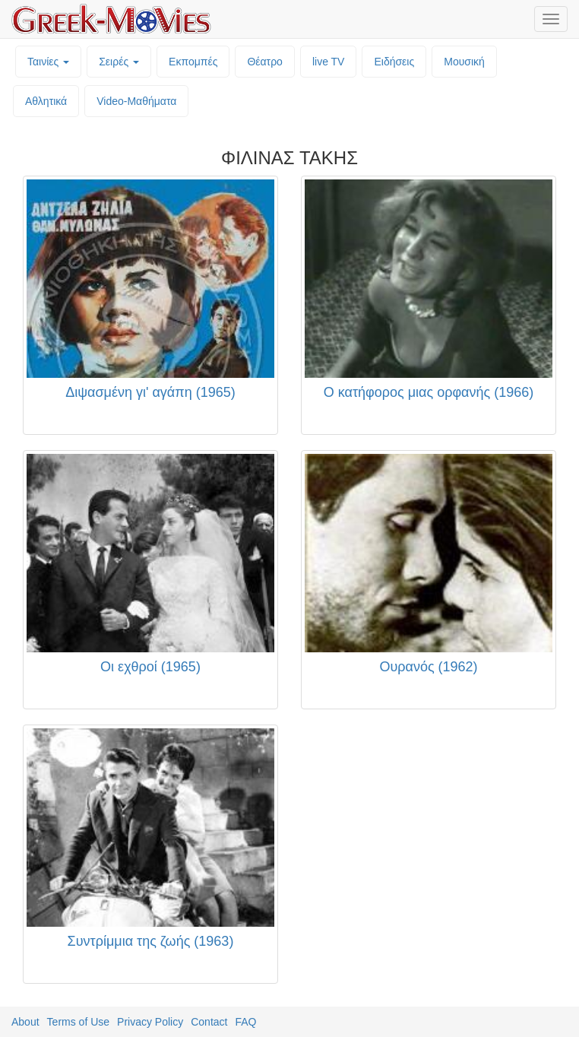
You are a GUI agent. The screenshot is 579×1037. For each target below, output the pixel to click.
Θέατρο (265, 61)
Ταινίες (48, 61)
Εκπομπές (193, 61)
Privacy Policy (150, 1022)
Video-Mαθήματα (136, 101)
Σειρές (119, 61)
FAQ (245, 1022)
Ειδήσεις (394, 61)
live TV (328, 61)
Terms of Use (78, 1022)
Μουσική (464, 61)
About (25, 1022)
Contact (209, 1022)
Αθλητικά (46, 101)
